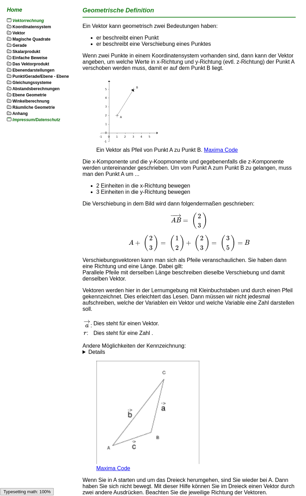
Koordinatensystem (29, 26)
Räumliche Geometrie (31, 107)
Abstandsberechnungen (33, 88)
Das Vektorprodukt (28, 64)
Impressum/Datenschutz (36, 119)
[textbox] (189, 220)
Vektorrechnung (28, 20)
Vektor (16, 33)
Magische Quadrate (29, 39)
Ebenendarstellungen (30, 70)
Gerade (17, 45)
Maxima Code (221, 150)
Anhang (17, 113)
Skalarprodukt (23, 51)
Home (14, 10)
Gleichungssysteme (29, 82)
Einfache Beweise (27, 57)
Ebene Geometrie (26, 95)
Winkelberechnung (28, 101)
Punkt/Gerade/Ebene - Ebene (38, 76)
